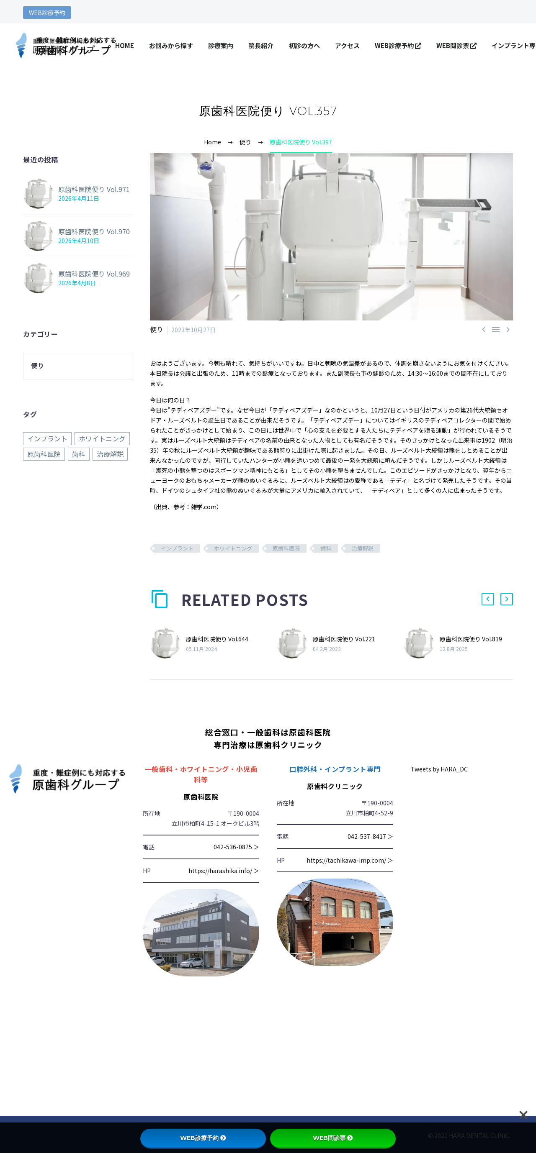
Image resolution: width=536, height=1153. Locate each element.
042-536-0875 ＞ (236, 847)
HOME (124, 45)
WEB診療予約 (47, 12)
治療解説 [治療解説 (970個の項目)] (110, 453)
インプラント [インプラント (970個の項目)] (47, 438)
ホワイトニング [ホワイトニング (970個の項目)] (102, 438)
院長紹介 (260, 45)
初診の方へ (304, 45)
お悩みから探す (171, 45)
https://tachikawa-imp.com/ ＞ (350, 860)
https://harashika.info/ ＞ (223, 870)
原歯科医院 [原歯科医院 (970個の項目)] (44, 453)
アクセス (347, 45)
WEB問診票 (456, 45)
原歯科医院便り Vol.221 (344, 638)
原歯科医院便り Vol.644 (217, 638)
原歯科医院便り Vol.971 (89, 189)
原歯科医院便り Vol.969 (89, 273)
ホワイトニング (233, 548)
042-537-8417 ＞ (370, 836)
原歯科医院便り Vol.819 (471, 638)
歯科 (325, 548)
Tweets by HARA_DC (439, 768)
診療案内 (220, 45)
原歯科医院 (286, 548)
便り (156, 329)
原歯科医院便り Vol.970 (89, 231)
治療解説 (363, 548)
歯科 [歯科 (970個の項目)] (78, 453)
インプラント (177, 548)
